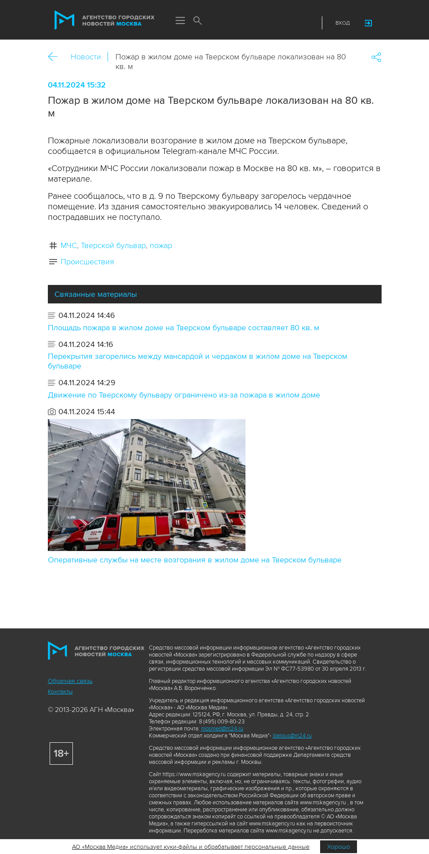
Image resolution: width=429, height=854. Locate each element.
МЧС (69, 245)
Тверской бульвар (113, 245)
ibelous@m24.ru (292, 735)
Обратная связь (70, 681)
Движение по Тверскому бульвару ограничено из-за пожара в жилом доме (184, 395)
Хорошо (338, 846)
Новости (86, 57)
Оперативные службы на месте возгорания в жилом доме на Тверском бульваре (195, 560)
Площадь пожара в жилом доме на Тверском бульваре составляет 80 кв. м (183, 327)
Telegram (291, 22)
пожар (161, 245)
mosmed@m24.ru (222, 728)
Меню (180, 21)
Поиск (198, 21)
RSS (307, 22)
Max (242, 22)
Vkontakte (275, 22)
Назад (56, 57)
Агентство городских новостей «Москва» (104, 20)
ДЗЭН (259, 22)
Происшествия (87, 261)
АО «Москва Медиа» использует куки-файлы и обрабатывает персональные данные (191, 846)
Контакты (60, 691)
